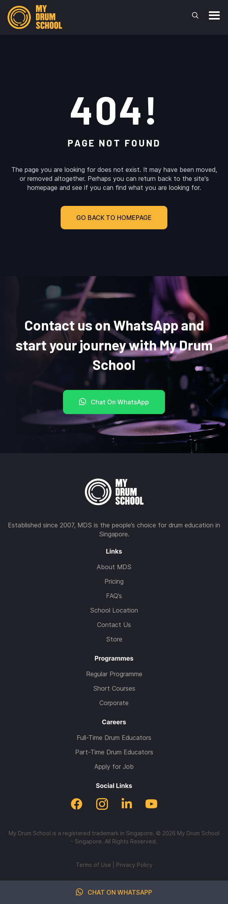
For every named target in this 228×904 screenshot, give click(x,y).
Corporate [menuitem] (114, 703)
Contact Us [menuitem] (114, 625)
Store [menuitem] (114, 639)
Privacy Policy (134, 864)
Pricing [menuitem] (114, 581)
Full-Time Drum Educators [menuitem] (114, 737)
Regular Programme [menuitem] (114, 674)
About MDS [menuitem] (114, 567)
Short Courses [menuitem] (114, 688)
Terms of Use (93, 864)
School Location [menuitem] (114, 610)
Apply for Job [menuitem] (114, 766)
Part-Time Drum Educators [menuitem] (114, 752)
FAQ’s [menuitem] (114, 596)
